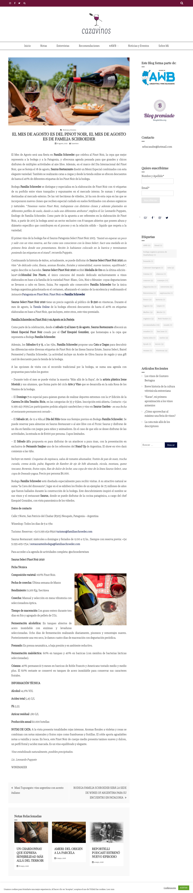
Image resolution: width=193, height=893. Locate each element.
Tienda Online (41, 307)
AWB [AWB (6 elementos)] (146, 245)
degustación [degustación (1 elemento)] (150, 287)
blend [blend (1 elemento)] (158, 245)
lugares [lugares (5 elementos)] (148, 306)
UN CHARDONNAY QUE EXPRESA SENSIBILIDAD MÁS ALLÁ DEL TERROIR (30, 854)
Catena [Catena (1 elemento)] (147, 274)
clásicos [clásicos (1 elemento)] (161, 274)
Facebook (14, 3)
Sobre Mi (164, 46)
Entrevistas (63, 46)
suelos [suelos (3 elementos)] (164, 338)
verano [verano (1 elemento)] (147, 351)
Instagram (10, 3)
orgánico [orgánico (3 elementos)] (148, 319)
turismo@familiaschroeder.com (74, 531)
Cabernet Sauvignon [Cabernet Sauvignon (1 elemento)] (153, 268)
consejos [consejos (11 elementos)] (162, 280)
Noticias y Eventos (138, 46)
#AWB (112, 46)
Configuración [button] (170, 888)
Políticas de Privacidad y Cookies (24, 3)
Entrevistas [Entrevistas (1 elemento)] (149, 293)
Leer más (110, 889)
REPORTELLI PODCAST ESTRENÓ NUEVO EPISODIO (106, 853)
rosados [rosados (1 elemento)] (148, 331)
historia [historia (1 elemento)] (160, 300)
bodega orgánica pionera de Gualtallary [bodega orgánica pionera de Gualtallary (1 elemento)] (155, 253)
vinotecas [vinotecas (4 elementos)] (161, 351)
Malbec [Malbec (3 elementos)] (148, 312)
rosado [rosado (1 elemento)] (168, 325)
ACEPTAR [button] (183, 888)
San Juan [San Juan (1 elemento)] (162, 331)
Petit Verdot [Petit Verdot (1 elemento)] (164, 319)
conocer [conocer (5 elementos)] (148, 280)
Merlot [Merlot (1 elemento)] (161, 312)
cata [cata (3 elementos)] (170, 268)
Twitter (19, 3)
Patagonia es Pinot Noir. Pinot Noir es (53, 294)
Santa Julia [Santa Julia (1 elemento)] (149, 338)
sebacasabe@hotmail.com (157, 147)
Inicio (27, 46)
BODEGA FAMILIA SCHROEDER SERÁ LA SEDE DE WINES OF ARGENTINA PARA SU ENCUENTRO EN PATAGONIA (100, 792)
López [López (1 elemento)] (161, 306)
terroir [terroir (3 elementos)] (159, 344)
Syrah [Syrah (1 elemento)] (147, 344)
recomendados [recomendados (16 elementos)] (151, 325)
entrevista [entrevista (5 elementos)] (166, 287)
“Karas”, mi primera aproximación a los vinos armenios (159, 401)
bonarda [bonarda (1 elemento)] (148, 261)
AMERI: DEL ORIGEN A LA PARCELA (68, 851)
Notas (43, 46)
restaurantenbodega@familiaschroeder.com (55, 544)
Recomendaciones (89, 46)
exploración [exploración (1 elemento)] (166, 293)
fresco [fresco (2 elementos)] (147, 300)
